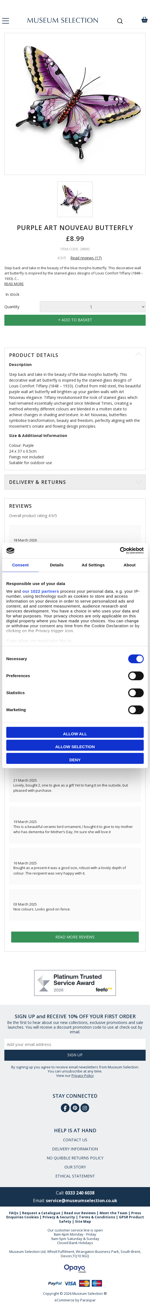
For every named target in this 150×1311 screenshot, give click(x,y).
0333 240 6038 (79, 1193)
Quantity (11, 307)
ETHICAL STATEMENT (75, 1176)
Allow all (75, 733)
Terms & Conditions (97, 1216)
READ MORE (14, 283)
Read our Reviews (80, 1212)
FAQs (13, 1212)
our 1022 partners (40, 591)
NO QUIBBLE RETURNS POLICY (75, 1157)
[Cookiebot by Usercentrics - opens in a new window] (120, 550)
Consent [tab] (20, 565)
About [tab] (130, 565)
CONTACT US (75, 1139)
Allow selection (75, 746)
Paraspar (88, 1300)
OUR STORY (75, 1167)
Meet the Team (113, 1212)
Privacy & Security (59, 1216)
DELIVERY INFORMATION (75, 1148)
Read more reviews (75, 937)
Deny (75, 759)
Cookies (31, 1216)
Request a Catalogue (41, 1212)
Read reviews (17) (86, 257)
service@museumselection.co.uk (81, 1201)
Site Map (83, 1221)
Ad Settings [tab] (93, 565)
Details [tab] (57, 565)
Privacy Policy (82, 1075)
